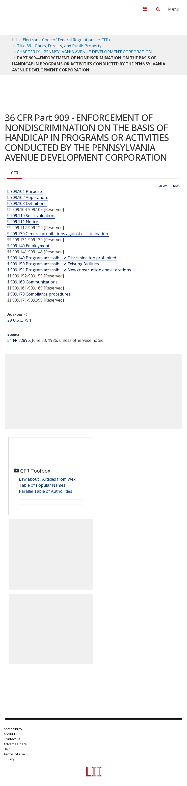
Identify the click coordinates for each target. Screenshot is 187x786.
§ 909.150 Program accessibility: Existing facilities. (53, 264)
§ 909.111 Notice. (23, 221)
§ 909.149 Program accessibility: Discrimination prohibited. (62, 258)
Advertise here (15, 744)
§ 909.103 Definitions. (27, 203)
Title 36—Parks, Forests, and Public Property (59, 46)
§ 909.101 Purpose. (25, 191)
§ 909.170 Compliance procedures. (39, 294)
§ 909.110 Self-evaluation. (31, 215)
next (175, 185)
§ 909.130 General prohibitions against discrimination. (58, 233)
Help (7, 749)
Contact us (12, 739)
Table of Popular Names (42, 485)
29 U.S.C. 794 (19, 320)
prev (162, 185)
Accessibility (13, 729)
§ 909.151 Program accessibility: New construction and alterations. (69, 270)
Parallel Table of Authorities (45, 491)
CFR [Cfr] (14, 173)
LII (14, 40)
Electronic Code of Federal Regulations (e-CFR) (66, 40)
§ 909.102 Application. (27, 197)
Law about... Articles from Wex (47, 479)
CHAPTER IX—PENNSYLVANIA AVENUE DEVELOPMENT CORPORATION (84, 52)
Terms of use (14, 754)
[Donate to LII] (145, 9)
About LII (10, 734)
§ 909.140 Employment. (28, 246)
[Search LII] (158, 9)
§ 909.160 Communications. (32, 282)
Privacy (9, 759)
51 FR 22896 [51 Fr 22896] (18, 340)
